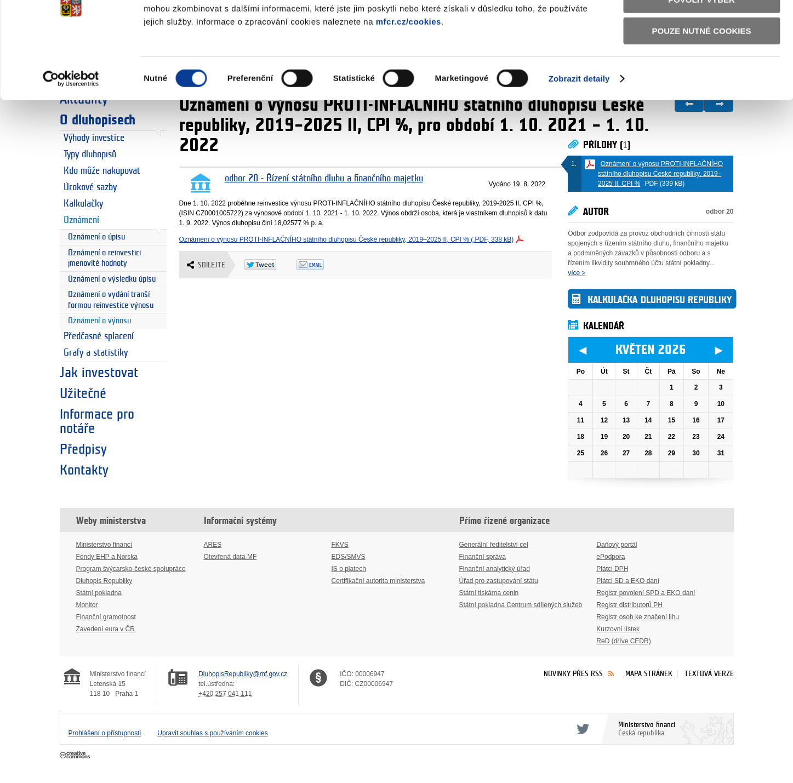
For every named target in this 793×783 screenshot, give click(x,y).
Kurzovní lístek (618, 629)
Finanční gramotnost (106, 617)
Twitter (581, 728)
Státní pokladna (99, 593)
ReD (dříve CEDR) (623, 641)
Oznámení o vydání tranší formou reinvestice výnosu (110, 300)
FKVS (340, 544)
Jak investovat (99, 372)
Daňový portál (616, 544)
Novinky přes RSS (573, 673)
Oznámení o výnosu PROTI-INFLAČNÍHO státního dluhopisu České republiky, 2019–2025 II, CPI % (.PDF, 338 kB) (346, 239)
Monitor (87, 605)
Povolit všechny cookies (701, 26)
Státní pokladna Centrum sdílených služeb (521, 605)
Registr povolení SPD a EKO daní (645, 593)
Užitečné (83, 393)
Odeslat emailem (322, 264)
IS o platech (349, 569)
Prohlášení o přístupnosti (105, 733)
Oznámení (81, 220)
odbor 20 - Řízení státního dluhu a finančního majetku (324, 178)
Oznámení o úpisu (96, 237)
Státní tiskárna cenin (489, 593)
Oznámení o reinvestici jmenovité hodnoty (104, 258)
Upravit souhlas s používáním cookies (212, 733)
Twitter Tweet (270, 264)
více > (576, 273)
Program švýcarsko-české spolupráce (131, 569)
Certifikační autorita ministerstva (378, 581)
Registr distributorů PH (629, 605)
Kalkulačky (83, 203)
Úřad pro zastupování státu (498, 581)
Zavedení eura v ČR (105, 629)
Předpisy (83, 449)
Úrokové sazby (90, 187)
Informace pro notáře (97, 421)
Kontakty (84, 470)
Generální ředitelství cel (493, 544)
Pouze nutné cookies (701, 88)
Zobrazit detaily (579, 136)
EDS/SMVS (349, 557)
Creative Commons (76, 755)
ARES (213, 544)
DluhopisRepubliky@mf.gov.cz (242, 674)
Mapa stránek (648, 673)
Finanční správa (482, 557)
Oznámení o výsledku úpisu (112, 279)
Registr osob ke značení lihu (637, 617)
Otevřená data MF (230, 557)
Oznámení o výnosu (99, 321)
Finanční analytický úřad (494, 569)
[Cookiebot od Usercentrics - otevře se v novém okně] (71, 136)
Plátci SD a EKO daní (627, 581)
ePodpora (610, 557)
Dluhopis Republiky (104, 581)
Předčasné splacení (99, 336)
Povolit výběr (701, 57)
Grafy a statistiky (96, 352)
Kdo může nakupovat (102, 171)
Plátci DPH (612, 569)
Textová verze (709, 673)
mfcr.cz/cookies (408, 79)
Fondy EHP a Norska (107, 557)
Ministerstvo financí (104, 544)
